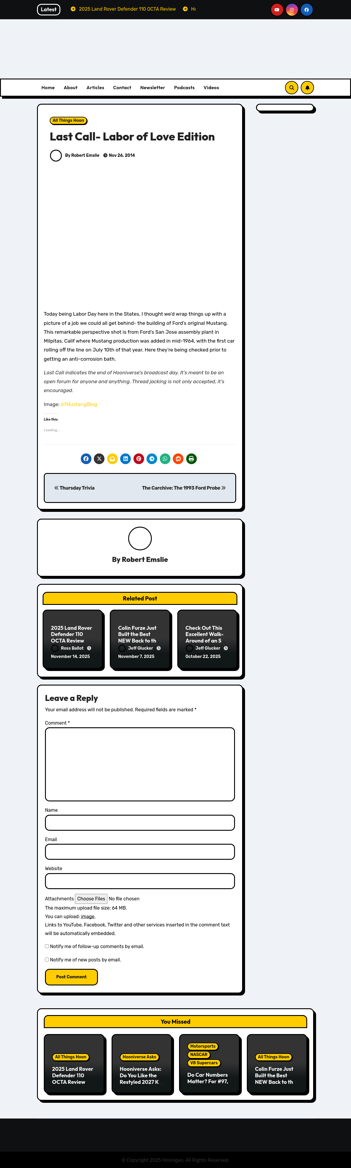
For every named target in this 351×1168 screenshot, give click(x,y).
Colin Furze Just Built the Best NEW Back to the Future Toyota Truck (138, 640)
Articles (95, 87)
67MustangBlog (79, 404)
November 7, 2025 (136, 656)
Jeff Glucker (136, 648)
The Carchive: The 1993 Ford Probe (184, 488)
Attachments (59, 898)
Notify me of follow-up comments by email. (97, 946)
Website (53, 868)
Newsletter (152, 87)
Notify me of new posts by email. (85, 959)
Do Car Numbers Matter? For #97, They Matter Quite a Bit (207, 1084)
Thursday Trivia (74, 488)
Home (48, 87)
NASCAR (198, 1054)
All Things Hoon (68, 120)
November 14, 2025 (70, 656)
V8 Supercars (204, 1062)
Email (51, 839)
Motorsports (202, 1046)
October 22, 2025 (203, 656)
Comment (57, 723)
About (71, 87)
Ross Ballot (67, 648)
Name (51, 810)
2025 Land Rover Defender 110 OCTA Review (71, 634)
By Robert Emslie (74, 155)
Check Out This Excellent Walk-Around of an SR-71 (206, 637)
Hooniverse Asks (139, 1056)
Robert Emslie (145, 559)
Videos (211, 87)
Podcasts (184, 87)
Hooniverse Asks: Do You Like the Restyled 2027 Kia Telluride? (142, 1078)
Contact (122, 87)
